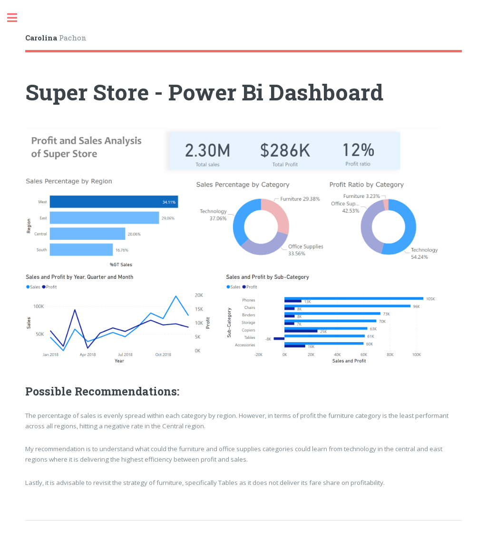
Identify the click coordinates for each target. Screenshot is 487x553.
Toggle (17, 18)
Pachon (56, 37)
